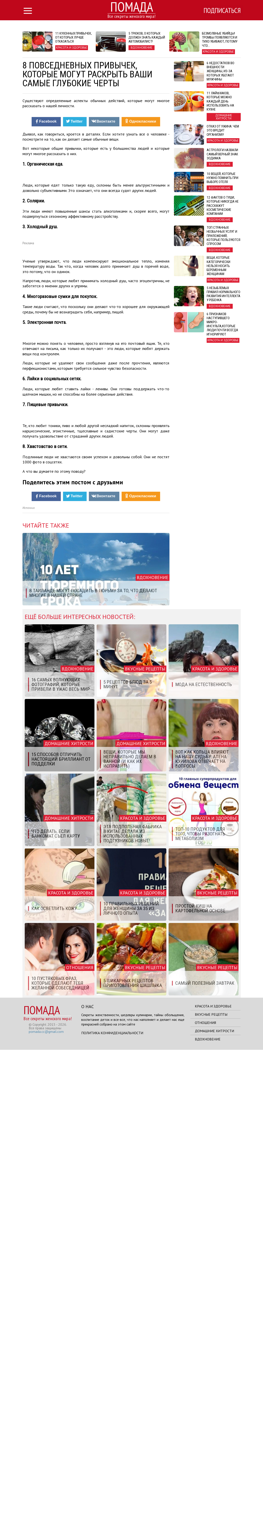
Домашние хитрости (214, 1508)
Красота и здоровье (213, 1483)
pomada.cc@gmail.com (46, 1508)
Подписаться (222, 10)
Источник (28, 985)
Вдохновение (207, 1516)
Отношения (205, 1500)
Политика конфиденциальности (112, 1510)
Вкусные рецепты (211, 1491)
